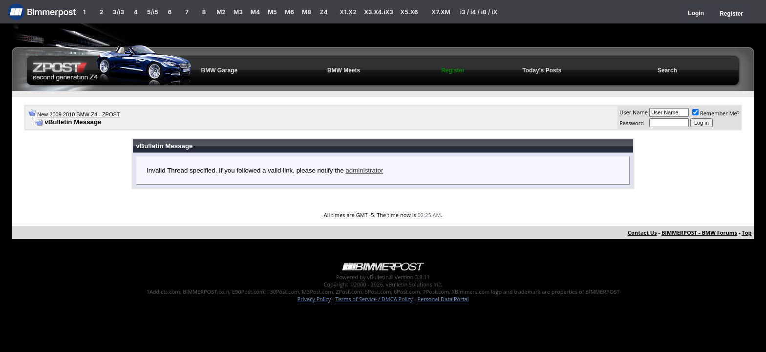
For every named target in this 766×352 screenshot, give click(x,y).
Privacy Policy (314, 299)
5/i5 (152, 12)
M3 (238, 12)
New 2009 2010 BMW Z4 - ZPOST (78, 114)
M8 (306, 12)
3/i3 (118, 12)
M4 (255, 12)
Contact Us (642, 232)
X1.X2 (348, 12)
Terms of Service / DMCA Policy (374, 299)
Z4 (323, 12)
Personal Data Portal (442, 299)
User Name (633, 112)
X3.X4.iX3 (378, 12)
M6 (289, 12)
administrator (364, 170)
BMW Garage (219, 70)
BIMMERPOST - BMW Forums (699, 232)
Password (631, 123)
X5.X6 (409, 12)
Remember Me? (716, 113)
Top (746, 232)
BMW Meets (343, 70)
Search (667, 70)
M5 (272, 12)
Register (731, 13)
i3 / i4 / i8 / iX (479, 12)
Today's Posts (541, 70)
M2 (221, 12)
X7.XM (440, 12)
